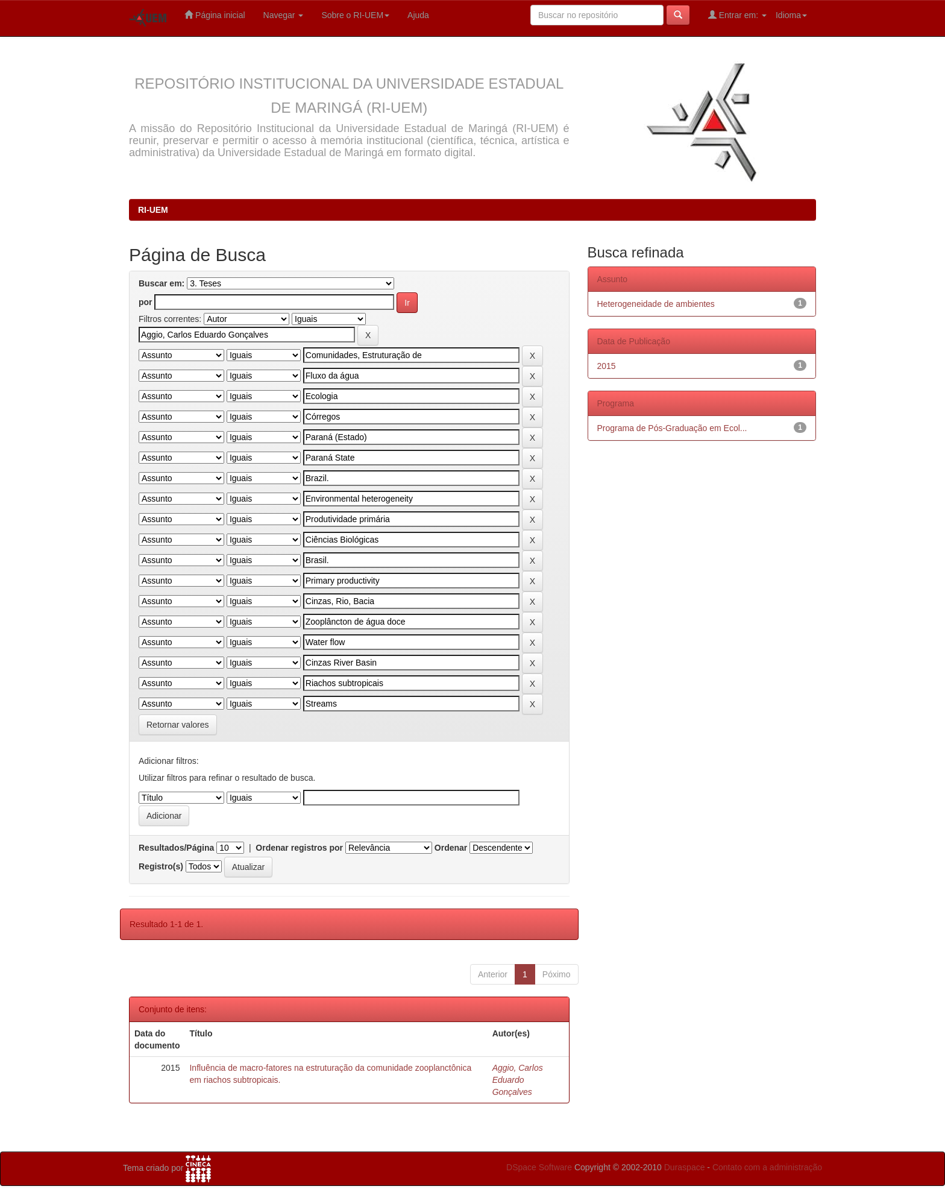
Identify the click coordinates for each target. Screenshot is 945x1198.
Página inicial (214, 15)
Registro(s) (161, 866)
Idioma (791, 15)
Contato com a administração (767, 1167)
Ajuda (418, 15)
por (145, 302)
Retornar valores (177, 725)
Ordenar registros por (299, 848)
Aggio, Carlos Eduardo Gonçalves (517, 1080)
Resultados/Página (176, 848)
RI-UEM (153, 210)
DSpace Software (539, 1167)
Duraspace (684, 1167)
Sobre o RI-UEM (355, 15)
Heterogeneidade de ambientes (656, 304)
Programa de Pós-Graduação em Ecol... (672, 428)
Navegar (283, 15)
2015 (606, 366)
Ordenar (451, 848)
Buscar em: (161, 283)
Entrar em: (737, 15)
